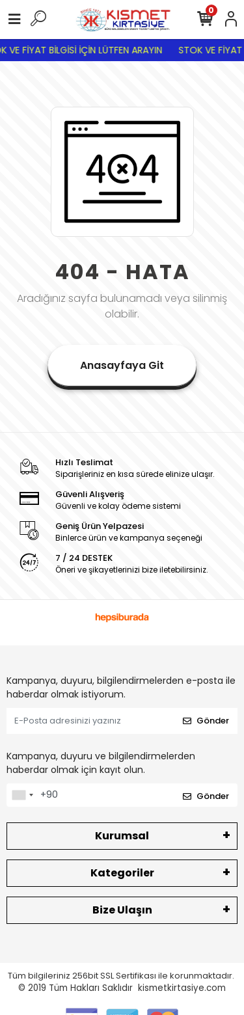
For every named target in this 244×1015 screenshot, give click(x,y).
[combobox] (22, 795)
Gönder (206, 720)
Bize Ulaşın (122, 909)
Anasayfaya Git (122, 365)
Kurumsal (122, 835)
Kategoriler (122, 872)
